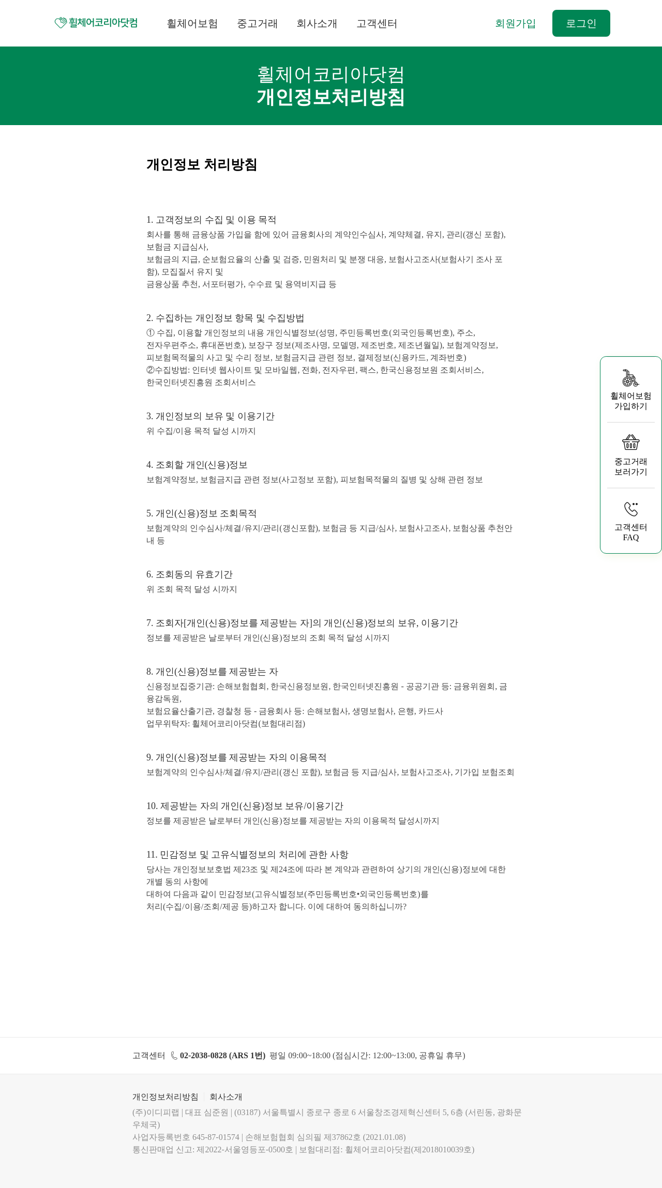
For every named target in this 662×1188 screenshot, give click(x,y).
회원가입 (515, 23)
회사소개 (317, 23)
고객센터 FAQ (631, 520)
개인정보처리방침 (165, 1096)
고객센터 (377, 23)
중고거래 (257, 23)
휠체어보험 (192, 23)
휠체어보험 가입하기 (631, 389)
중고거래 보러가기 (631, 454)
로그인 (581, 23)
